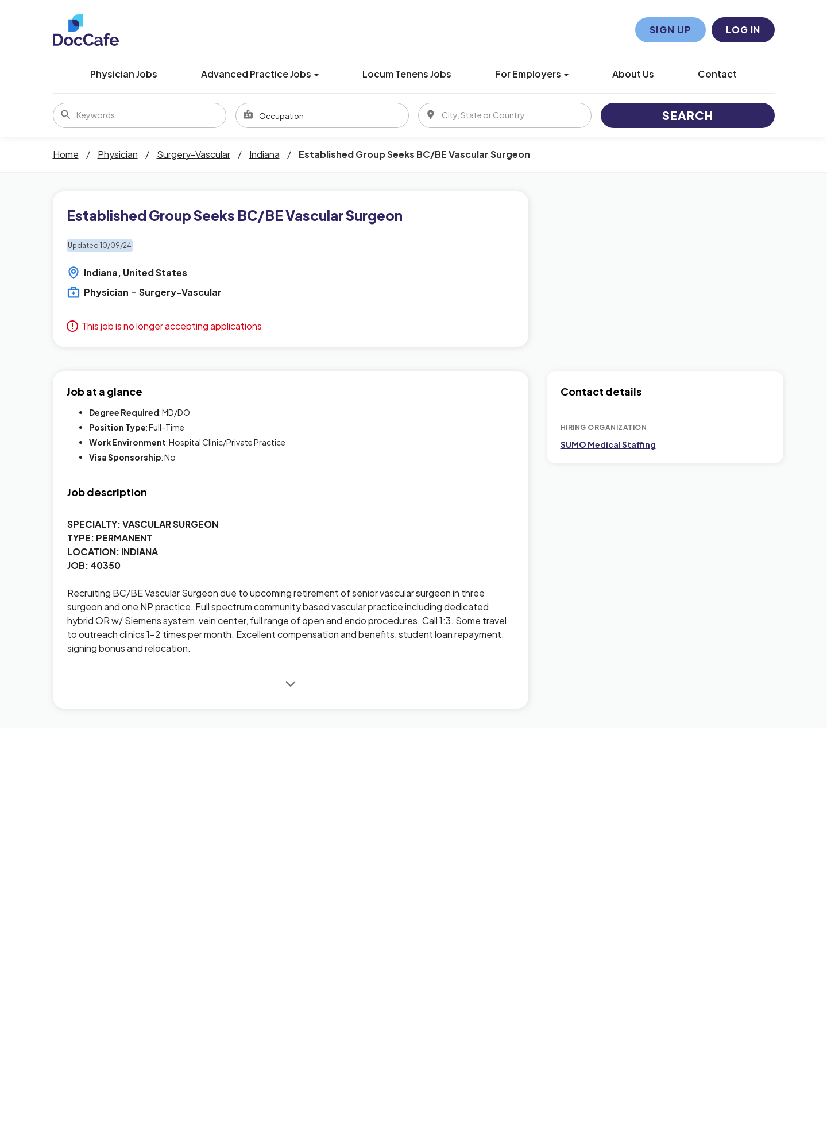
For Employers (532, 74)
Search (687, 115)
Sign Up (670, 30)
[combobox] (322, 115)
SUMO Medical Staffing (608, 444)
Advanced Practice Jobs (260, 74)
